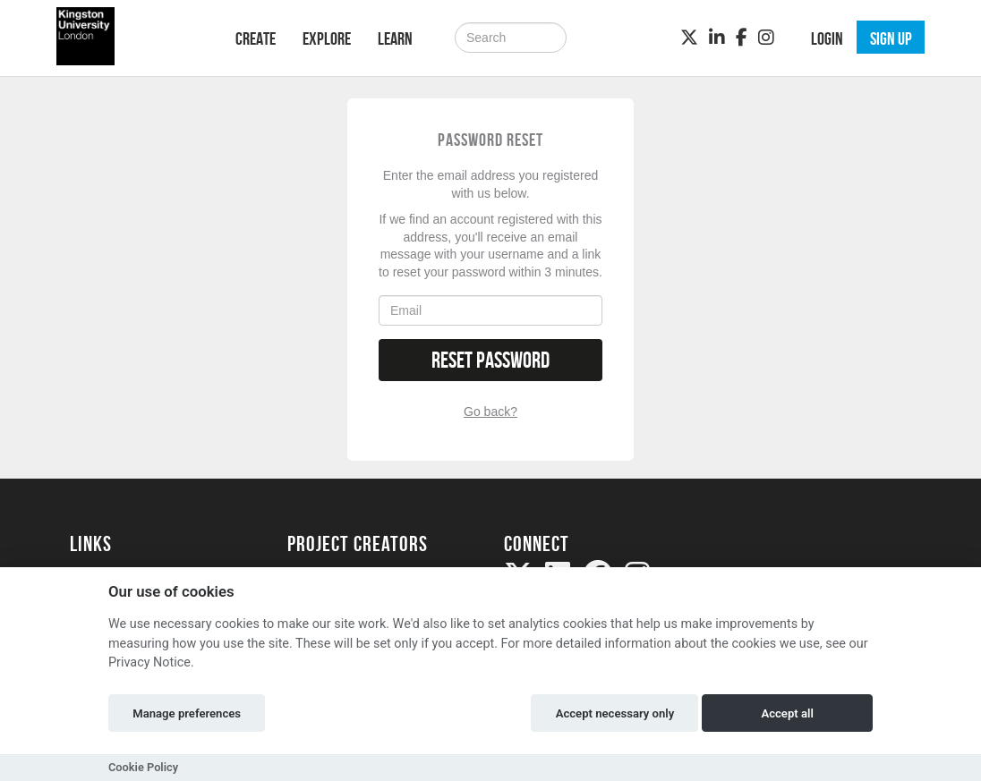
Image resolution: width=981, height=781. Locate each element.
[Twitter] (689, 37)
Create (255, 38)
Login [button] (827, 38)
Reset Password (490, 360)
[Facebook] (741, 37)
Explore (327, 38)
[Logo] (129, 36)
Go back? (490, 411)
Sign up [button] (891, 38)
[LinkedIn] (717, 37)
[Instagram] (766, 37)
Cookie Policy (143, 767)
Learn (395, 38)
